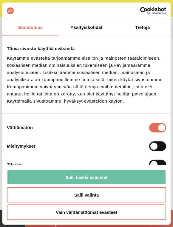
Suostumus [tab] (30, 27)
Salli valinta (86, 194)
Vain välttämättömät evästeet (86, 212)
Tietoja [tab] (142, 27)
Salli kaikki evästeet (87, 177)
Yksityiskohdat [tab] (86, 27)
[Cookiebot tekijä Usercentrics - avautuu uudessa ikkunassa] (140, 11)
